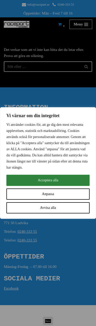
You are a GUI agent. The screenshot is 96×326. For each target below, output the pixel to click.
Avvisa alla (48, 208)
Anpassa (48, 194)
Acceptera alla (48, 180)
